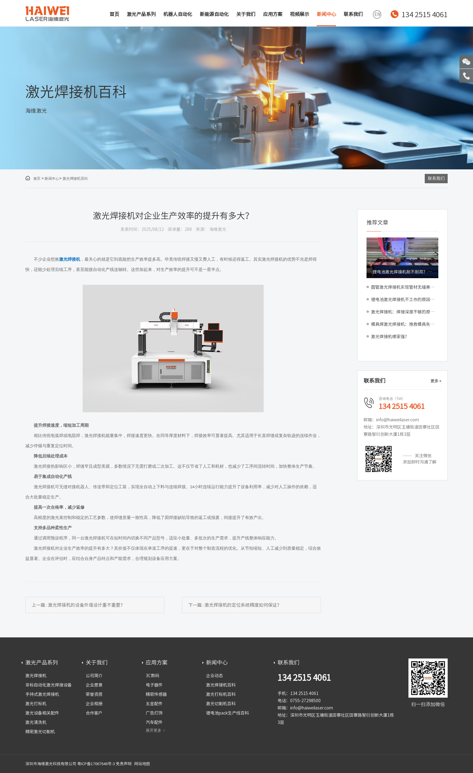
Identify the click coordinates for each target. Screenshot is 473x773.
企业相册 (94, 704)
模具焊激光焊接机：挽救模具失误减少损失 (404, 324)
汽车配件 (154, 722)
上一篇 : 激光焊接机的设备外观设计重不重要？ (78, 605)
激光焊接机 (35, 676)
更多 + (435, 381)
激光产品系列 (141, 14)
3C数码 (152, 676)
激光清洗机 (35, 722)
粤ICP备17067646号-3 (96, 764)
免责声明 (124, 764)
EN (377, 14)
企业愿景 (94, 685)
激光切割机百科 (221, 704)
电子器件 (154, 685)
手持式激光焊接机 (42, 694)
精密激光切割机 (40, 732)
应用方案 (272, 14)
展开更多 (153, 730)
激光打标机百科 (221, 694)
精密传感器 (156, 694)
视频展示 (299, 14)
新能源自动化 (214, 14)
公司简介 (94, 676)
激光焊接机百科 (75, 178)
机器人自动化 (177, 14)
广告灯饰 (154, 713)
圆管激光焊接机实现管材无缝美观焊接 (404, 287)
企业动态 (214, 676)
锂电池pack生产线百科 (227, 713)
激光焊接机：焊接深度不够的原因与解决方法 (404, 312)
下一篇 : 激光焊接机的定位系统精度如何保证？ (234, 605)
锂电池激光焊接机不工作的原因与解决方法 (404, 299)
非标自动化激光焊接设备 (48, 685)
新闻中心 (326, 14)
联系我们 (353, 14)
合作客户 (94, 713)
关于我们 (246, 14)
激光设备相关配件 (42, 713)
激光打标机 (35, 704)
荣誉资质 (94, 694)
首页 (114, 14)
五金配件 (154, 704)
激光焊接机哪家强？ (390, 337)
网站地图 (142, 764)
